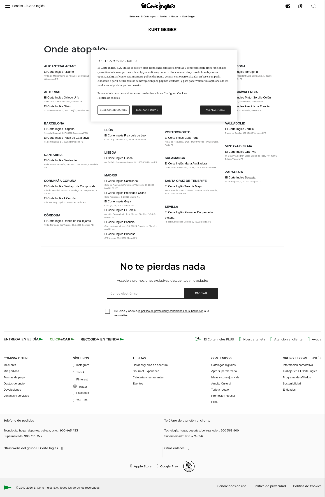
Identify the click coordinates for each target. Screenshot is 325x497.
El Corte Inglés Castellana (121, 181)
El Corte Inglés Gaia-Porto (181, 137)
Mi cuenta (10, 365)
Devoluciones (12, 389)
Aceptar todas (215, 110)
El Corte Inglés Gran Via (240, 151)
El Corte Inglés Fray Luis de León (125, 135)
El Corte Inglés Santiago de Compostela (69, 186)
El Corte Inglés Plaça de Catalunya (66, 137)
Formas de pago (14, 377)
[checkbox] (107, 311)
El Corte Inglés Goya (117, 201)
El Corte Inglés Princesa (119, 234)
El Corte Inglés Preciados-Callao (125, 193)
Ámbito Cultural (221, 383)
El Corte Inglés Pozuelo (119, 222)
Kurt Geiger (162, 29)
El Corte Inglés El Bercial (120, 210)
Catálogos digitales (223, 365)
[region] (164, 86)
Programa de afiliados (297, 377)
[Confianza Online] (189, 466)
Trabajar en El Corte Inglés (300, 371)
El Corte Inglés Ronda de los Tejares (67, 221)
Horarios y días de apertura (150, 365)
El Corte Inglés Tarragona (241, 71)
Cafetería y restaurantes (148, 377)
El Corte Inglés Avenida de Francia (247, 106)
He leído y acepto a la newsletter (161, 313)
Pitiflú (214, 401)
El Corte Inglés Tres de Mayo (183, 186)
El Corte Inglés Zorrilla (239, 129)
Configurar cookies (113, 110)
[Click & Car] (62, 339)
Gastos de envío (14, 383)
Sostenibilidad (292, 383)
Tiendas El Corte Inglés (28, 6)
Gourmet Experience (146, 371)
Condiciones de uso (231, 486)
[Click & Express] (24, 339)
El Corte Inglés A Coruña (60, 198)
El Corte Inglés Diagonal (59, 129)
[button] (7, 6)
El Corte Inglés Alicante (59, 71)
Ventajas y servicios (16, 395)
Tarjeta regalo (220, 389)
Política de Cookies (307, 486)
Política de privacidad (269, 486)
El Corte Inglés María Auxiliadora (186, 163)
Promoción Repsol (223, 395)
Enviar (201, 293)
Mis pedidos (11, 371)
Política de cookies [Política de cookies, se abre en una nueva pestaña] (109, 97)
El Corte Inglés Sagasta (240, 177)
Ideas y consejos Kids (225, 377)
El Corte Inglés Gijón (57, 106)
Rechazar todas (147, 110)
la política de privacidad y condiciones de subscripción (170, 311)
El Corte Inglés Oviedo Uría (61, 97)
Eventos (138, 383)
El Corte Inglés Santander (60, 160)
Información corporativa (298, 365)
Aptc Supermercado (224, 371)
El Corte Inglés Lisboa (118, 158)
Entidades (289, 389)
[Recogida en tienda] (102, 339)
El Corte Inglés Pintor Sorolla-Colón (248, 97)
